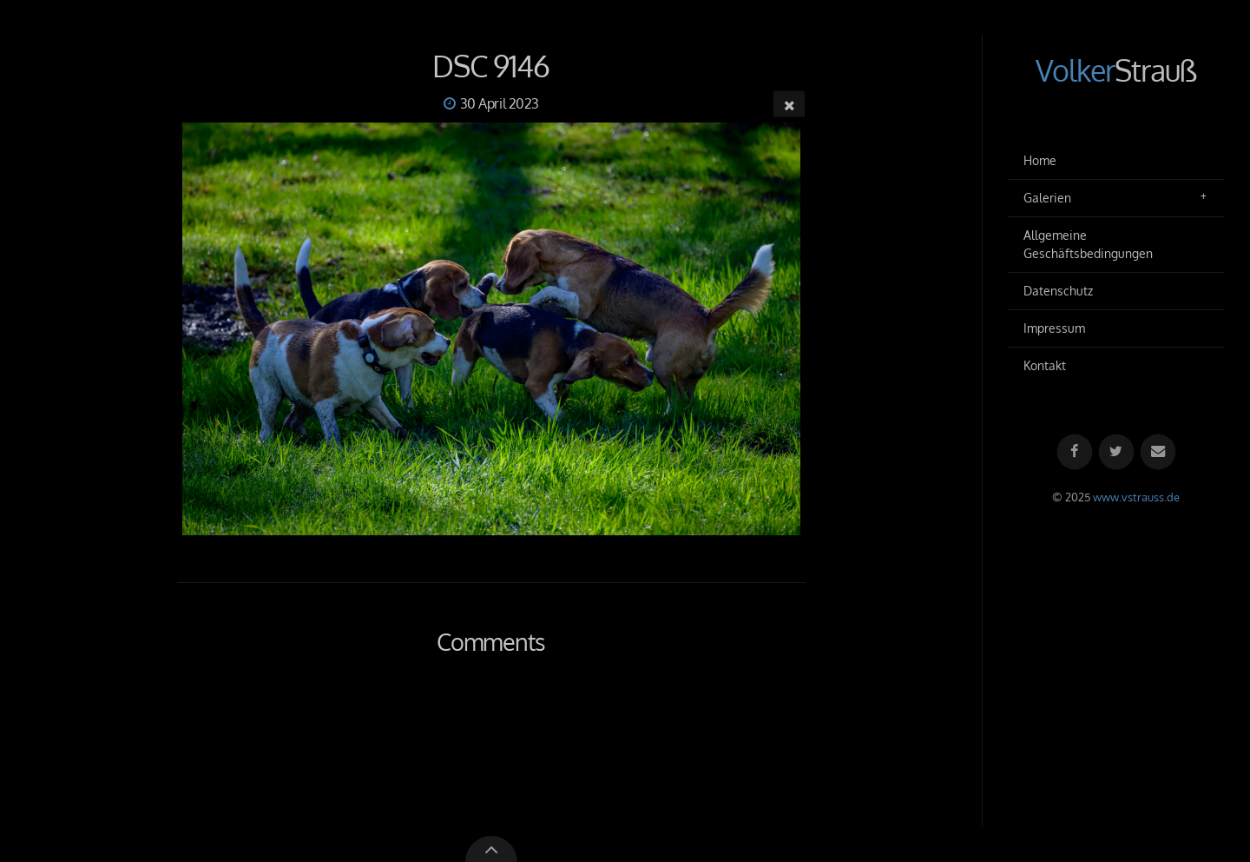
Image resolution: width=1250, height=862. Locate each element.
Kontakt (1044, 365)
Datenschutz (1058, 290)
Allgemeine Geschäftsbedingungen (1088, 245)
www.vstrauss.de (1136, 497)
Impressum (1054, 328)
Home (1039, 160)
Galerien (1047, 197)
